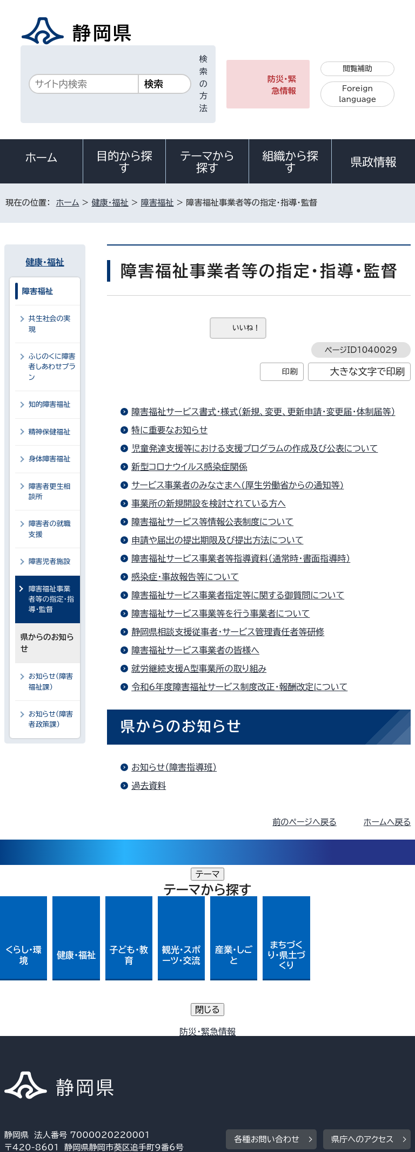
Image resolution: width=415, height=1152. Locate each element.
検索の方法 (203, 83)
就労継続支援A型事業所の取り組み (198, 668)
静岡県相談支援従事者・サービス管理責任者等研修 (227, 632)
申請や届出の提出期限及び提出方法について (217, 540)
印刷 (290, 371)
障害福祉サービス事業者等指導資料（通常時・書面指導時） (240, 558)
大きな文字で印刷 (367, 371)
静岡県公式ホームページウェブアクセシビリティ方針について (122, 1047)
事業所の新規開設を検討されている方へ (208, 503)
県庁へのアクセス (362, 968)
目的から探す (124, 162)
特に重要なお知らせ (169, 430)
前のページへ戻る (304, 822)
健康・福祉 (109, 203)
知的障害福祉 (50, 404)
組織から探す (290, 162)
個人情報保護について (175, 1035)
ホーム (41, 157)
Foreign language (357, 94)
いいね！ (246, 327)
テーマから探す (207, 162)
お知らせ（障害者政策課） (51, 719)
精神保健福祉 (50, 431)
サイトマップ (35, 1059)
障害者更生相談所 (50, 491)
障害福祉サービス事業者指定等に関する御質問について (237, 595)
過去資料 (148, 785)
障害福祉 (157, 203)
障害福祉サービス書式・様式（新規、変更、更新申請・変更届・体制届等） (263, 411)
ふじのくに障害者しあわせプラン (52, 367)
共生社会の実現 (50, 323)
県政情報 (373, 162)
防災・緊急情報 (281, 85)
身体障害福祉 (50, 458)
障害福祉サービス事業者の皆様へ (195, 650)
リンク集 (285, 1047)
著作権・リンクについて (55, 1035)
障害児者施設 (50, 561)
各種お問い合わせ (266, 968)
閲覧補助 (357, 68)
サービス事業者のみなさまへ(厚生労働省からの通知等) (237, 485)
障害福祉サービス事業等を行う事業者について (220, 613)
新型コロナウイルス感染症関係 (189, 466)
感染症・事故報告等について (185, 576)
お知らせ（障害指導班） (174, 767)
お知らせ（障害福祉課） (51, 681)
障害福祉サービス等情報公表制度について (212, 521)
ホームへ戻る (387, 822)
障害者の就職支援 (50, 528)
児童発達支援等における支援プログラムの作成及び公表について (254, 448)
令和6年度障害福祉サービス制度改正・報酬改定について (239, 687)
